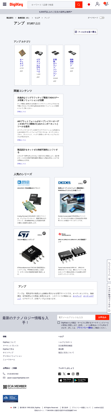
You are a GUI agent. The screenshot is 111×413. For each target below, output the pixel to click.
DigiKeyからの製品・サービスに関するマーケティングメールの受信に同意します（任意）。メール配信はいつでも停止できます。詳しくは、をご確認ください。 (85, 325)
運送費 (61, 349)
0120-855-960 (10, 374)
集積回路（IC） (24, 18)
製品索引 (10, 18)
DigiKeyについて (9, 342)
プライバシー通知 (84, 328)
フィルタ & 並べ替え (87, 32)
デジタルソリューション (12, 356)
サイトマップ (8, 353)
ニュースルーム (9, 359)
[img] (16, 5)
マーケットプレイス (10, 346)
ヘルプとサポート (65, 342)
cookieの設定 (99, 408)
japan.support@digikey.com (16, 378)
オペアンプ (77, 296)
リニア (37, 18)
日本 (13, 408)
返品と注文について (66, 353)
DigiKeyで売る (8, 349)
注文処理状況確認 (65, 346)
